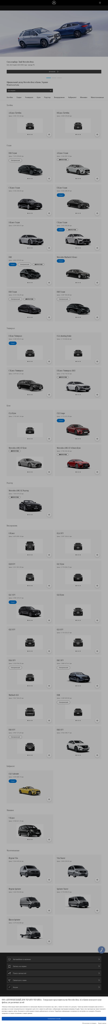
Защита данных (102, 1023)
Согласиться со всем (54, 1018)
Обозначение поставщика (89, 1023)
